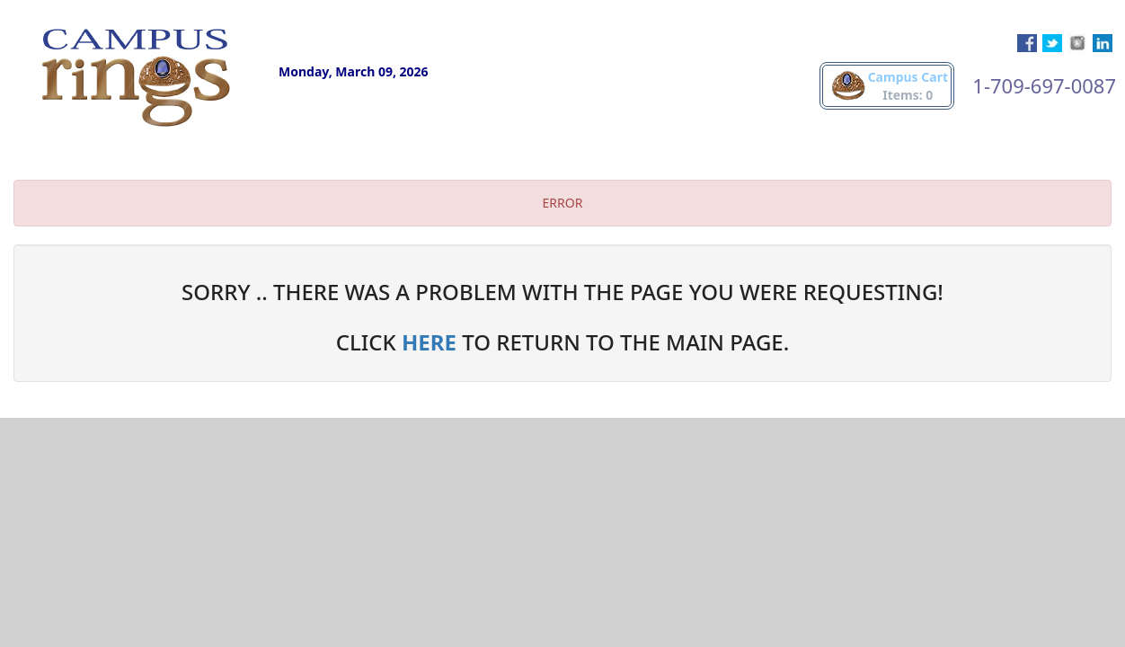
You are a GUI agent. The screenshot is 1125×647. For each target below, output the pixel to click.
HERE (429, 342)
